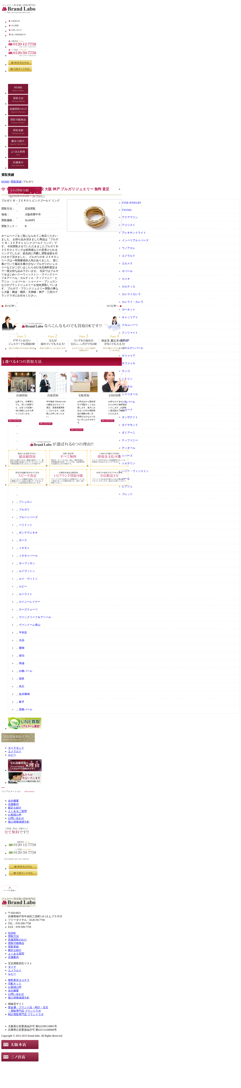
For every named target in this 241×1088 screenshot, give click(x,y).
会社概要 (13, 800)
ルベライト (25, 594)
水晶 (21, 640)
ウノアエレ (128, 248)
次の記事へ (112, 306)
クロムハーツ (130, 324)
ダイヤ (12, 966)
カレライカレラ (131, 294)
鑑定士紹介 (14, 807)
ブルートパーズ (28, 517)
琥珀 (21, 655)
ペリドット (25, 524)
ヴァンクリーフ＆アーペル (35, 617)
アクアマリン (130, 217)
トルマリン (128, 463)
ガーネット (128, 309)
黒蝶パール (25, 709)
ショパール (128, 401)
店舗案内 (13, 804)
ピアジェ (127, 486)
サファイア (128, 355)
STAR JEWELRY (131, 202)
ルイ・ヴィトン (28, 578)
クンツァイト (130, 332)
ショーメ (127, 409)
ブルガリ (40, 196)
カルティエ (128, 286)
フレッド (127, 494)
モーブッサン (27, 563)
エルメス (127, 263)
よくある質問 (16, 953)
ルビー (23, 586)
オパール (127, 271)
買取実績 (16, 181)
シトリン (127, 378)
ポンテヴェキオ (28, 532)
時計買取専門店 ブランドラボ (26, 1014)
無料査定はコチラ (18, 980)
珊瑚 (21, 647)
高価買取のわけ (17, 939)
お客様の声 (14, 814)
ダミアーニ (128, 432)
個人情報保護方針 (18, 821)
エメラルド (128, 255)
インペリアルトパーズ (135, 240)
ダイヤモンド (130, 424)
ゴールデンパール (132, 348)
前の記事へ (10, 306)
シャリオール (130, 394)
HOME (5, 181)
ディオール (128, 448)
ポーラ (23, 540)
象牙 (21, 701)
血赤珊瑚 (24, 694)
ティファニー (130, 440)
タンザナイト (130, 417)
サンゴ (126, 371)
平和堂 (23, 632)
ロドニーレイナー (29, 601)
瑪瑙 (21, 663)
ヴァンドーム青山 (29, 624)
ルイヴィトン (27, 571)
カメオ (126, 278)
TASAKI (126, 209)
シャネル (127, 386)
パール (126, 478)
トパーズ (127, 455)
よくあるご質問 (17, 811)
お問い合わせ (16, 818)
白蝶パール (25, 671)
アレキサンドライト (134, 232)
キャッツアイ (130, 317)
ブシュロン (25, 501)
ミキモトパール (28, 555)
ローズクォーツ (28, 609)
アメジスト (128, 225)
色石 (21, 686)
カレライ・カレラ (132, 301)
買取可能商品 (16, 943)
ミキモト (24, 548)
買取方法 (13, 936)
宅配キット (14, 983)
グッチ (126, 340)
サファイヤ (128, 363)
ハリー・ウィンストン (135, 471)
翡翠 (21, 678)
